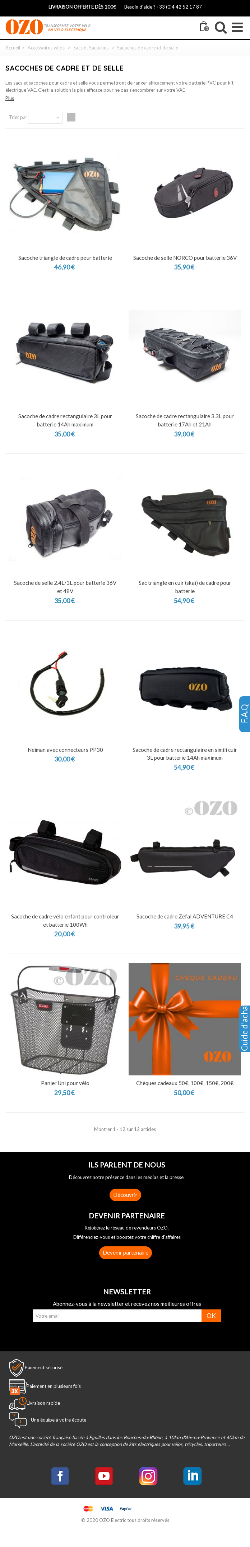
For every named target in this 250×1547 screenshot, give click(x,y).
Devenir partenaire (125, 1252)
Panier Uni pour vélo (65, 1083)
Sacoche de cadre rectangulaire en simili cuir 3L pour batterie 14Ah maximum (185, 753)
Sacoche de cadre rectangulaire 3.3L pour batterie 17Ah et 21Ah (185, 420)
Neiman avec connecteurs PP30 (65, 749)
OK (211, 1315)
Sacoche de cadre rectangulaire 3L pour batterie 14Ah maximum (65, 420)
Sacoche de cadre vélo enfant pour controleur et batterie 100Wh (65, 920)
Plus (9, 98)
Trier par (18, 117)
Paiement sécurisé (43, 1367)
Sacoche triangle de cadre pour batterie (65, 257)
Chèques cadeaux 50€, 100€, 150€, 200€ (184, 1083)
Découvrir (125, 1195)
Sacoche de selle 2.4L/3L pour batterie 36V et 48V (65, 586)
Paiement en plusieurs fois (54, 1386)
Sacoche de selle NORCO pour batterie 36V (185, 257)
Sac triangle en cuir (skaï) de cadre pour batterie (185, 586)
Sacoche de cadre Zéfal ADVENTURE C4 (184, 916)
